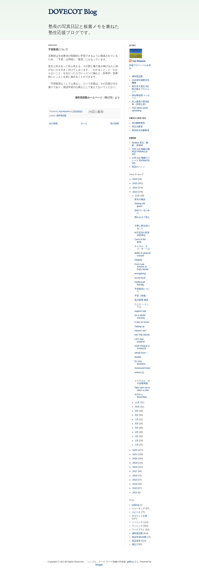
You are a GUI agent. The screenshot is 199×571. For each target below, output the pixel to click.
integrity (138, 260)
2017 (135, 471)
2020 (135, 458)
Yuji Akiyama (139, 61)
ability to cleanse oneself (142, 254)
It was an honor (141, 322)
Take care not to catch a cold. (142, 388)
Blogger (99, 564)
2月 (137, 440)
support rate (140, 311)
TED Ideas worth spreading (140, 109)
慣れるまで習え (142, 217)
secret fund (139, 278)
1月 (137, 444)
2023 (135, 192)
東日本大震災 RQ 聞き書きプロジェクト (140, 89)
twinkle (137, 357)
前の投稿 (114, 123)
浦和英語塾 (61, 116)
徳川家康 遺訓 (141, 300)
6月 (137, 423)
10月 (137, 406)
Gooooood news (142, 368)
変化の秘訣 (139, 199)
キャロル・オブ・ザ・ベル (142, 247)
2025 (135, 183)
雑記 (134, 544)
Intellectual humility (139, 283)
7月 (137, 419)
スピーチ (136, 512)
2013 (135, 488)
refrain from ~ (141, 353)
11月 (137, 402)
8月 (137, 415)
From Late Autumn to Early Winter (141, 267)
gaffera (130, 561)
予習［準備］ (141, 295)
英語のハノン (138, 166)
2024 (135, 187)
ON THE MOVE (142, 335)
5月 (137, 428)
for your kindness (139, 362)
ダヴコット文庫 (139, 516)
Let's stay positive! (139, 340)
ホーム (84, 123)
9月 (137, 411)
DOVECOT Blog (72, 12)
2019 (135, 463)
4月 (137, 432)
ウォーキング (138, 508)
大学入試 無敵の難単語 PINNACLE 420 (141, 152)
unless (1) (139, 372)
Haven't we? (140, 330)
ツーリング (137, 522)
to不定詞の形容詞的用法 (141, 233)
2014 (135, 484)
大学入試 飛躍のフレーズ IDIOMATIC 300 (141, 160)
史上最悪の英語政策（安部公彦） (140, 102)
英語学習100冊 (139, 537)
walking (135, 505)
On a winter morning (140, 316)
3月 (137, 436)
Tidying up (139, 326)
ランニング (137, 526)
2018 (135, 467)
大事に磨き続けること (142, 227)
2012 (135, 492)
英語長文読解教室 (140, 130)
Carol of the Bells (140, 240)
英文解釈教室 (138, 123)
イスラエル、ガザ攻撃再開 (142, 382)
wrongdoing (140, 273)
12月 (137, 195)
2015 (135, 479)
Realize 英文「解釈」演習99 (140, 144)
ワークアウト (138, 529)
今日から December (140, 395)
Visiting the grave (139, 204)
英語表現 (136, 540)
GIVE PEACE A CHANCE (142, 347)
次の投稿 (53, 123)
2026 (135, 179)
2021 (135, 454)
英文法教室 (137, 126)
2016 (135, 475)
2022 (135, 450)
